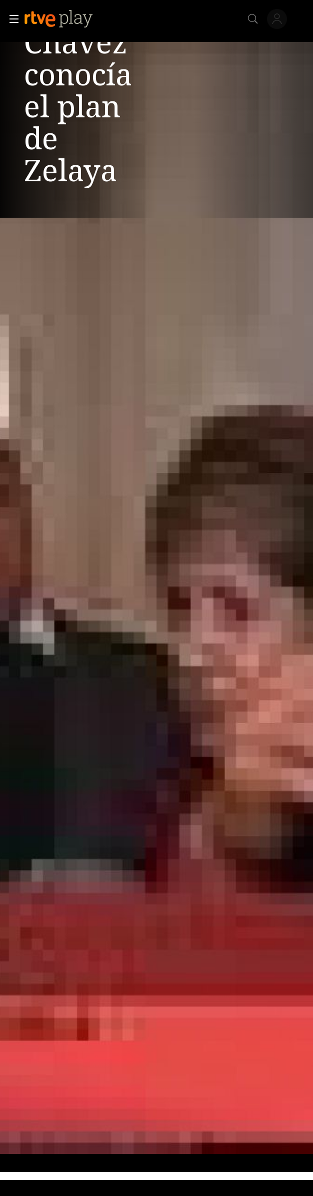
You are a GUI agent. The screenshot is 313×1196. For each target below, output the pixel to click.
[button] (11, 19)
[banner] (66, 19)
